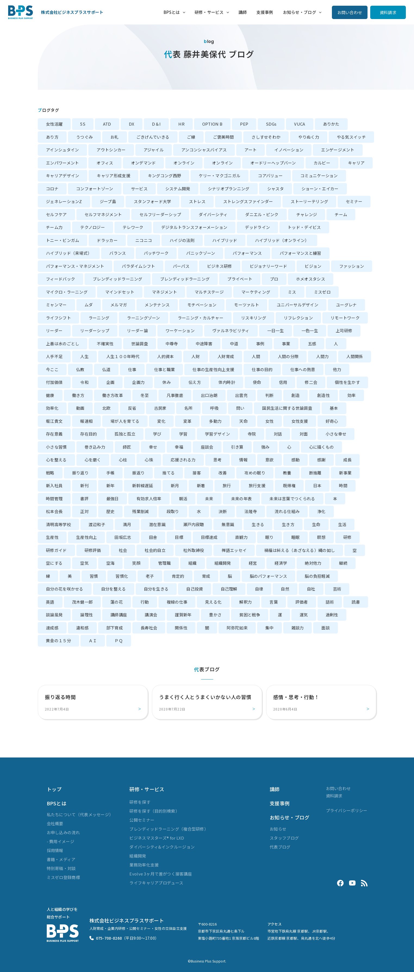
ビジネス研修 (219, 266)
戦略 (50, 473)
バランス (117, 253)
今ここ (52, 369)
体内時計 (227, 382)
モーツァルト (246, 305)
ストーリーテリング (309, 201)
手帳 (110, 473)
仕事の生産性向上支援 (213, 369)
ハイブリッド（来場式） (69, 253)
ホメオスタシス (310, 279)
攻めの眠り (254, 473)
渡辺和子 (97, 524)
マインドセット (119, 292)
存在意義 (54, 434)
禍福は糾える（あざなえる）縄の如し (299, 550)
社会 (123, 550)
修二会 (311, 382)
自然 (285, 589)
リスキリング (253, 318)
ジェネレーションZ (64, 201)
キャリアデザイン (62, 175)
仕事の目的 (262, 369)
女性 (269, 421)
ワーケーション (180, 330)
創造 (295, 395)
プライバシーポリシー (347, 810)
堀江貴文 (54, 421)
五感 (312, 343)
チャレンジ (306, 214)
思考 (217, 459)
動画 (80, 408)
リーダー (54, 330)
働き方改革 (112, 395)
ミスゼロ (322, 292)
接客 (196, 473)
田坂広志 (122, 537)
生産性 (52, 537)
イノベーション (288, 150)
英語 (50, 602)
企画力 (138, 382)
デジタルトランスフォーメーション (194, 227)
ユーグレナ (346, 305)
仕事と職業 (164, 369)
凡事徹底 (175, 395)
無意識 (228, 524)
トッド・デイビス (304, 227)
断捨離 (315, 473)
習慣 (94, 576)
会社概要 (55, 823)
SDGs (271, 124)
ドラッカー (107, 240)
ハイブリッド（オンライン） (282, 240)
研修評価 (93, 550)
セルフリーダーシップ (160, 214)
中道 (234, 343)
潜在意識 (157, 524)
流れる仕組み (287, 511)
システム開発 (177, 188)
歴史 (110, 511)
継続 (343, 563)
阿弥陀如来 (237, 628)
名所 (188, 408)
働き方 (78, 395)
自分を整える (113, 589)
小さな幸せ (336, 434)
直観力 (241, 537)
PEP (244, 124)
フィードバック (60, 279)
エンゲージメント (337, 150)
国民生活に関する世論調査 (287, 408)
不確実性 (105, 343)
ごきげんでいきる (152, 137)
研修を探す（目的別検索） (154, 811)
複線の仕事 (177, 602)
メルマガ (118, 305)
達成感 (52, 628)
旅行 (227, 485)
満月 (127, 524)
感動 (295, 459)
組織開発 (222, 563)
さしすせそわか (266, 137)
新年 (110, 485)
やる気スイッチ (351, 137)
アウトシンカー (111, 150)
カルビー (322, 163)
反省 (132, 408)
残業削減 (140, 511)
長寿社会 (149, 628)
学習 (183, 434)
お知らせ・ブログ (299, 12)
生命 (316, 524)
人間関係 (354, 356)
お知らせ (278, 829)
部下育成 (114, 628)
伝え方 (194, 382)
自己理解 (229, 589)
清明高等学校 (58, 524)
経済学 (281, 563)
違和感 (82, 628)
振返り (138, 473)
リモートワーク (345, 318)
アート (250, 150)
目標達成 (209, 537)
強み (265, 447)
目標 (179, 537)
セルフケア (56, 214)
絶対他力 (313, 563)
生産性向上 (86, 537)
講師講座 (118, 614)
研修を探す (139, 802)
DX (132, 124)
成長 (347, 459)
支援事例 (264, 12)
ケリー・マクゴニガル (219, 175)
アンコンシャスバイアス (204, 150)
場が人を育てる (124, 421)
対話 (278, 434)
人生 (84, 356)
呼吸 (214, 408)
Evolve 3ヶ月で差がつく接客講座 (160, 874)
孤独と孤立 (124, 434)
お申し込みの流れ (63, 832)
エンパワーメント (62, 163)
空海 (110, 563)
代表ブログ (280, 847)
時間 (343, 485)
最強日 (112, 498)
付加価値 (54, 382)
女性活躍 (54, 124)
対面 (304, 434)
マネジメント (164, 292)
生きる (258, 524)
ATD (107, 124)
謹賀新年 (183, 614)
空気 (84, 563)
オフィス (105, 163)
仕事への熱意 (302, 369)
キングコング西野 (164, 175)
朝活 (183, 498)
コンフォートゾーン (94, 188)
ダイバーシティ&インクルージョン (162, 847)
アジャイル (154, 150)
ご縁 (191, 137)
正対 (84, 511)
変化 (161, 421)
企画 (110, 382)
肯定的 (178, 576)
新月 (175, 485)
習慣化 (122, 576)
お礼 (114, 137)
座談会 (207, 447)
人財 (195, 356)
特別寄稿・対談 (61, 868)
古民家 (160, 408)
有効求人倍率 (148, 498)
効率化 (52, 408)
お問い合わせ (349, 12)
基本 (334, 408)
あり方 (52, 137)
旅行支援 (257, 485)
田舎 (153, 537)
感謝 (321, 459)
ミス (292, 292)
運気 (304, 614)
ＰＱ (118, 640)
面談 (325, 628)
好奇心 (332, 421)
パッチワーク (156, 253)
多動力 (215, 421)
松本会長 (54, 511)
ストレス (197, 201)
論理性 (86, 614)
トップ (54, 789)
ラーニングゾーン (143, 318)
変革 (187, 421)
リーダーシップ (94, 330)
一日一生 (275, 330)
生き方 (288, 524)
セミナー (354, 201)
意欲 (269, 459)
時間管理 (54, 498)
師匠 (127, 447)
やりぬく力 (308, 137)
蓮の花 (116, 602)
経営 (253, 563)
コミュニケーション (319, 175)
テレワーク (133, 227)
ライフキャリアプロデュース (156, 883)
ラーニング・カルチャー (200, 318)
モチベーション (201, 305)
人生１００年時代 (122, 356)
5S (82, 124)
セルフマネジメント (103, 214)
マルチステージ (209, 292)
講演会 (151, 614)
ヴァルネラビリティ (231, 330)
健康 (50, 395)
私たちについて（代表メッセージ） (80, 814)
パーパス (181, 266)
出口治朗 (209, 395)
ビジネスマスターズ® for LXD (156, 838)
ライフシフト (58, 318)
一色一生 (309, 330)
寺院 (252, 434)
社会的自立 (155, 550)
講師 (242, 12)
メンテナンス (157, 305)
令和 (84, 382)
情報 (243, 459)
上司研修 (344, 330)
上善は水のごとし (62, 343)
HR (181, 124)
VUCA (299, 124)
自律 (259, 589)
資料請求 (388, 12)
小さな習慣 (56, 447)
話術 (330, 602)
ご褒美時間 (223, 137)
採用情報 (55, 850)
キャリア (356, 163)
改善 (223, 473)
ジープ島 (108, 201)
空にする (54, 563)
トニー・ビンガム (62, 240)
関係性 (181, 628)
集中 (269, 628)
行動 (145, 602)
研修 (347, 537)
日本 (317, 485)
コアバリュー (270, 175)
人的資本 (165, 356)
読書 (355, 602)
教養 (287, 473)
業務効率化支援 (143, 865)
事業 (286, 343)
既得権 (289, 485)
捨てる (168, 473)
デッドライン (257, 227)
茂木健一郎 (82, 602)
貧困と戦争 (249, 614)
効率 (351, 395)
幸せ (153, 447)
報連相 (86, 421)
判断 (269, 395)
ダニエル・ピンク (261, 214)
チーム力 (54, 227)
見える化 (213, 602)
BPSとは (172, 12)
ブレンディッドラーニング (117, 279)
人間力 (322, 356)
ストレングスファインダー (248, 201)
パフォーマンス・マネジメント (75, 266)
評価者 (301, 602)
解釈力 (245, 602)
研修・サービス (209, 12)
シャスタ (275, 188)
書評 (84, 498)
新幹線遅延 (142, 485)
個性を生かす (347, 382)
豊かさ (215, 614)
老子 (150, 576)
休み (166, 382)
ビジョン (313, 266)
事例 (260, 343)
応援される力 (183, 459)
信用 (283, 382)
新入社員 (54, 485)
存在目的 (88, 434)
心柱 (123, 459)
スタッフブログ (284, 838)
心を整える (56, 459)
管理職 (164, 563)
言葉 (273, 602)
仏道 (106, 369)
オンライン (183, 163)
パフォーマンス (247, 253)
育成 (206, 576)
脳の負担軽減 (317, 576)
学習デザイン (217, 434)
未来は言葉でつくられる (292, 498)
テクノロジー (92, 227)
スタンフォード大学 (152, 201)
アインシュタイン (62, 150)
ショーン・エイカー (320, 188)
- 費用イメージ (60, 841)
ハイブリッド (224, 240)
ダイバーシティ (213, 214)
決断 (223, 511)
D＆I (156, 124)
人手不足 (54, 356)
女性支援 (299, 421)
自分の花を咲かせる (64, 589)
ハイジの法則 (182, 240)
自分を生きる (156, 589)
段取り (173, 511)
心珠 (149, 459)
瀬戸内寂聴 (193, 524)
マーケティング (255, 292)
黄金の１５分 (58, 640)
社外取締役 (193, 550)
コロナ (52, 188)
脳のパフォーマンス (268, 576)
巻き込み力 (95, 447)
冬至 (145, 395)
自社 (311, 589)
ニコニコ (143, 240)
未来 (209, 498)
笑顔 (136, 563)
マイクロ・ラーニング (67, 292)
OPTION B (212, 124)
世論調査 (139, 343)
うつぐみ (84, 137)
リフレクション (298, 318)
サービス (139, 188)
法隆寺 (250, 511)
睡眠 (295, 537)
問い (240, 408)
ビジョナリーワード (268, 266)
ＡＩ (93, 640)
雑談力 (297, 628)
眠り (269, 537)
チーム (341, 214)
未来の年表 (241, 498)
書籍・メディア (61, 859)
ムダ (89, 305)
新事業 (345, 473)
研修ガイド (56, 550)
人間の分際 (288, 356)
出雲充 (241, 395)
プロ (274, 279)
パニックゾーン (200, 253)
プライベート (239, 279)
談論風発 (54, 614)
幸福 (179, 447)
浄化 (321, 511)
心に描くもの (321, 447)
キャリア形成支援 (113, 175)
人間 (256, 356)
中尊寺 (172, 343)
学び (157, 434)
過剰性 (332, 614)
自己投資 (194, 589)
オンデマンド (143, 163)
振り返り (80, 473)
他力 (337, 369)
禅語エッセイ (234, 550)
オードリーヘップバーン (273, 163)
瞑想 (321, 537)
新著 (201, 485)
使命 (257, 382)
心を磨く (93, 459)
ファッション (351, 266)
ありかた (331, 124)
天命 (243, 421)
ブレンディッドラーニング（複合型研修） (168, 829)
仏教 (80, 369)
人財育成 (225, 356)
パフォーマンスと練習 (300, 253)
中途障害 (204, 343)
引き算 (237, 447)
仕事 (132, 369)
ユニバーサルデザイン (297, 305)
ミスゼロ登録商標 (63, 877)
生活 (342, 524)
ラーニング (99, 318)
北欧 (106, 408)
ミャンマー (56, 305)
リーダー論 (137, 330)
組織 (192, 563)
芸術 (337, 589)
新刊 (84, 485)
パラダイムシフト (138, 266)
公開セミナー (141, 820)
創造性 (323, 395)
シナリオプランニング (229, 188)
